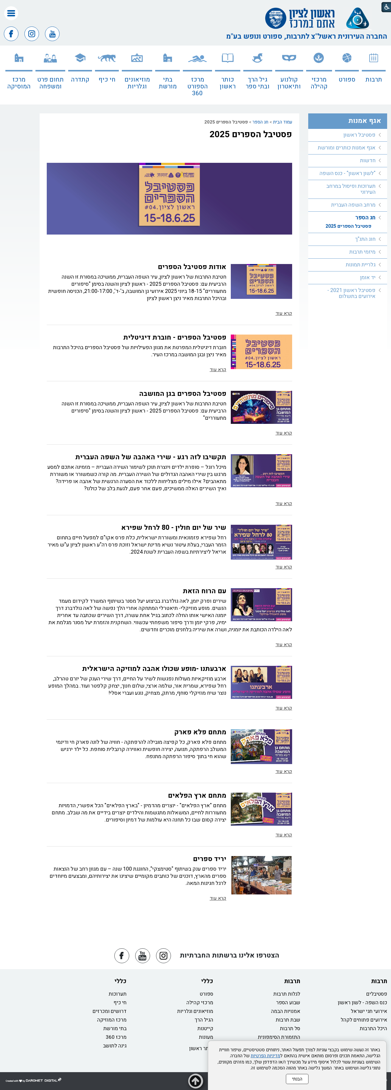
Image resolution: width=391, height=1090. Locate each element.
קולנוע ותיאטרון (289, 83)
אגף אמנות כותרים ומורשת (347, 148)
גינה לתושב (115, 1046)
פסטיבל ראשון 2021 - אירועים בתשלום (351, 293)
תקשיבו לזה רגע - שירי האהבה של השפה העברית (150, 457)
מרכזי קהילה (319, 83)
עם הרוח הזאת (204, 591)
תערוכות (118, 994)
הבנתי (297, 1079)
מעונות (206, 1037)
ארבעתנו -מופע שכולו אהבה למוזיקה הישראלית (154, 669)
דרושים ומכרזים (110, 1011)
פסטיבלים (376, 994)
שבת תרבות (288, 1020)
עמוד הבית (282, 122)
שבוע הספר (288, 1002)
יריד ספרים (209, 859)
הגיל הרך (204, 1020)
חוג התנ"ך (365, 239)
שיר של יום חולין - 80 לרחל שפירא (173, 528)
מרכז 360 (116, 1037)
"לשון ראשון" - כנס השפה (348, 173)
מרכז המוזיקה (112, 1020)
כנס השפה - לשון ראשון (362, 1002)
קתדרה (80, 79)
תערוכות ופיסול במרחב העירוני (351, 189)
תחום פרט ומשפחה (50, 83)
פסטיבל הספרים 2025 (251, 134)
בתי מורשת (168, 83)
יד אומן (368, 278)
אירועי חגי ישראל (369, 1011)
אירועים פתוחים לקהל (364, 1020)
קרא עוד (283, 313)
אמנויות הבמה (285, 1011)
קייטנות (205, 1028)
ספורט (347, 79)
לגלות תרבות (286, 994)
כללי (207, 981)
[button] (11, 13)
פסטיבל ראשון (359, 135)
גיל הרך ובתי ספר (258, 83)
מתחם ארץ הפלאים (197, 796)
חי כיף (107, 79)
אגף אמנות (364, 121)
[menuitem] (373, 75)
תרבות (373, 79)
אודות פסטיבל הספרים (192, 267)
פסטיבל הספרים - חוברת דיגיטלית (174, 337)
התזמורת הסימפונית (279, 1037)
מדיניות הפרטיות (265, 1055)
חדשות (368, 161)
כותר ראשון (228, 83)
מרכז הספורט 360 (197, 86)
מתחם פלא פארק (200, 732)
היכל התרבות (373, 1028)
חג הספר (260, 122)
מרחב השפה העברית (353, 205)
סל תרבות (290, 1028)
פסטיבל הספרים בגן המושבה (182, 394)
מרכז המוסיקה (19, 83)
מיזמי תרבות (362, 252)
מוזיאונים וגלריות (137, 83)
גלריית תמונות (361, 265)
